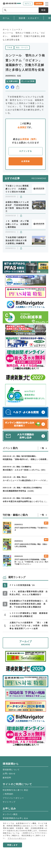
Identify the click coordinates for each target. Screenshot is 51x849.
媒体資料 (7, 777)
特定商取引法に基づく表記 (15, 790)
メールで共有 (29, 81)
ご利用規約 (8, 794)
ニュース (16, 29)
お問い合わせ (9, 773)
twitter (7, 87)
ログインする (25, 151)
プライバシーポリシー (13, 798)
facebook (12, 87)
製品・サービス (22, 47)
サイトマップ (9, 802)
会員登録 (25, 161)
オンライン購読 (10, 814)
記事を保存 (13, 81)
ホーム (6, 29)
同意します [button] (12, 845)
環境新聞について (11, 770)
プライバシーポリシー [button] (17, 838)
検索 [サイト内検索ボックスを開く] (43, 10)
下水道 (9, 47)
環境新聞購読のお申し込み (15, 818)
